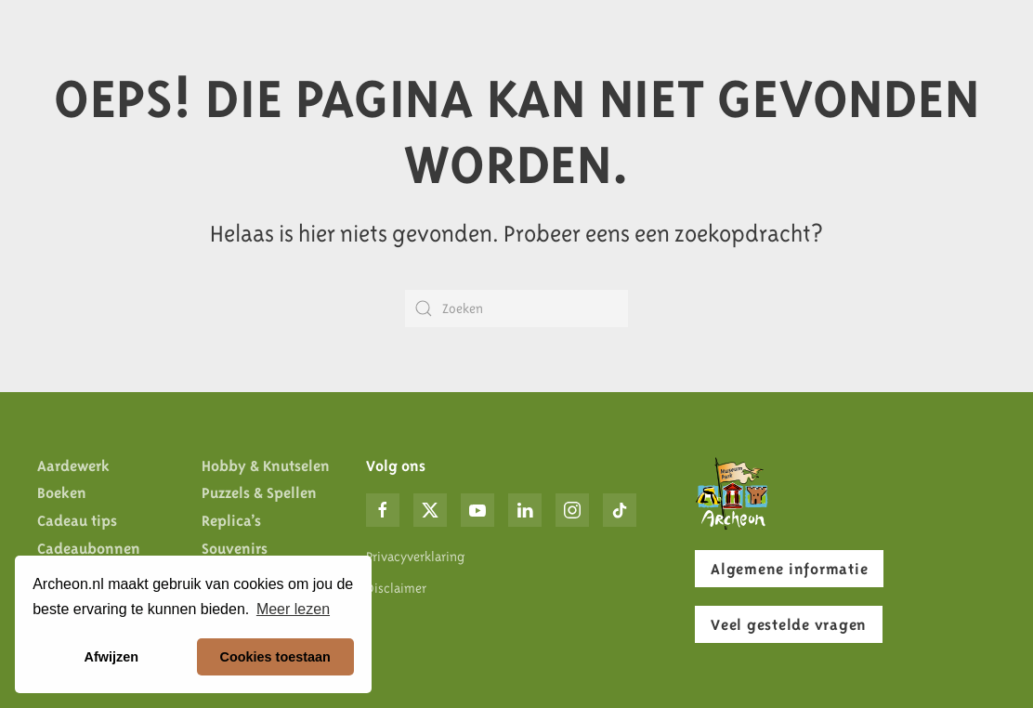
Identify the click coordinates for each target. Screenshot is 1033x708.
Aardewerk (73, 465)
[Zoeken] (516, 308)
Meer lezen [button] (293, 609)
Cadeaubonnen (88, 548)
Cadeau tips (77, 520)
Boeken (61, 492)
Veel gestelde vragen (789, 624)
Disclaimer (396, 588)
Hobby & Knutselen (266, 465)
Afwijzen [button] (111, 656)
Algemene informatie (789, 568)
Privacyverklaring (415, 556)
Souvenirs (235, 548)
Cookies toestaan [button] (275, 656)
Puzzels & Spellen (259, 492)
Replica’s (231, 520)
